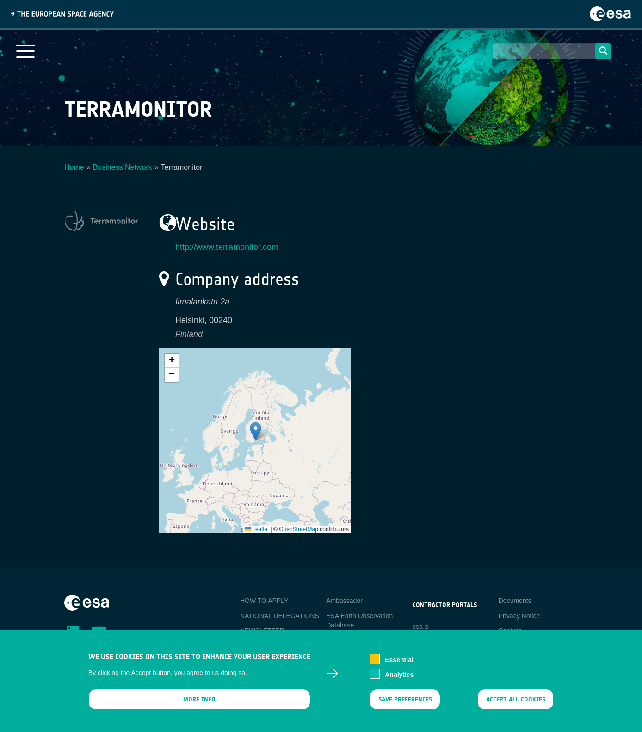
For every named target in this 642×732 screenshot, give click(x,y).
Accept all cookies (515, 700)
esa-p (421, 626)
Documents (515, 600)
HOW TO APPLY (264, 600)
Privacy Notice (519, 616)
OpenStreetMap (298, 529)
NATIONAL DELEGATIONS (279, 616)
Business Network (122, 167)
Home (74, 167)
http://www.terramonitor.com (226, 247)
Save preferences (405, 700)
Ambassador (344, 600)
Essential (399, 660)
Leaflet (257, 529)
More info (199, 700)
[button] (255, 431)
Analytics (399, 675)
